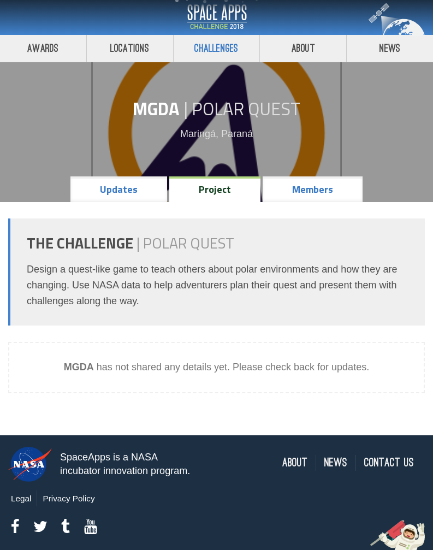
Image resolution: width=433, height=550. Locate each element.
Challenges (216, 48)
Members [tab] (312, 189)
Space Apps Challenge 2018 (217, 17)
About (303, 48)
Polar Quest (246, 108)
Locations (130, 48)
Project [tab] (215, 189)
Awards (42, 48)
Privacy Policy (68, 498)
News (390, 48)
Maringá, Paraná (216, 133)
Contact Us (389, 463)
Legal (21, 498)
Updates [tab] (119, 189)
